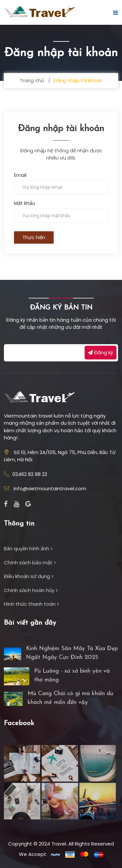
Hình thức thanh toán (31, 604)
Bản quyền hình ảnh (28, 548)
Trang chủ (32, 80)
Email (20, 175)
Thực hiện (33, 237)
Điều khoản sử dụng (28, 576)
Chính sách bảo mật (30, 562)
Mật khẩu (24, 203)
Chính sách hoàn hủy (31, 590)
